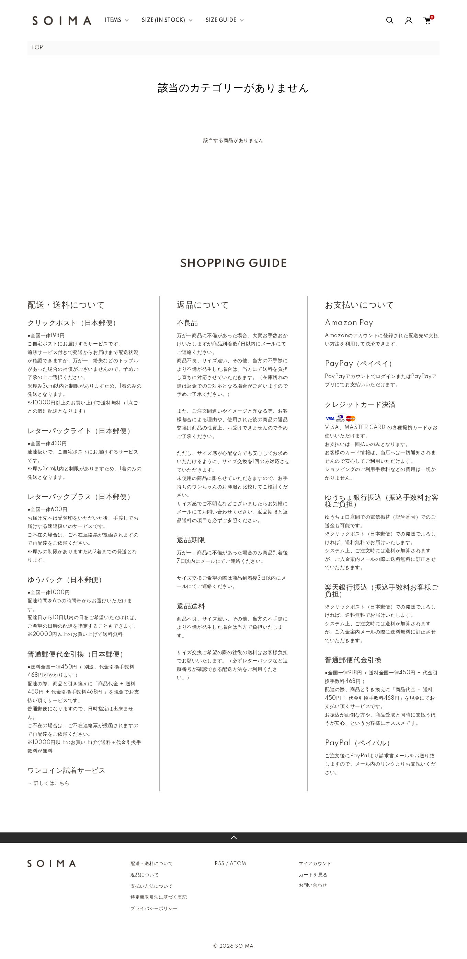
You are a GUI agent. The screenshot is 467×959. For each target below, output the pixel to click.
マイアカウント (315, 863)
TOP (37, 48)
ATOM (238, 863)
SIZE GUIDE (221, 20)
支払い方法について (151, 886)
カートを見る (313, 874)
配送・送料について (151, 863)
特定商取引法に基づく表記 (158, 897)
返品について (144, 875)
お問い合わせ (313, 885)
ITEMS (113, 20)
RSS (220, 863)
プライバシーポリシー (154, 908)
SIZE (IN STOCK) (163, 20)
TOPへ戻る (233, 837)
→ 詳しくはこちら (48, 783)
